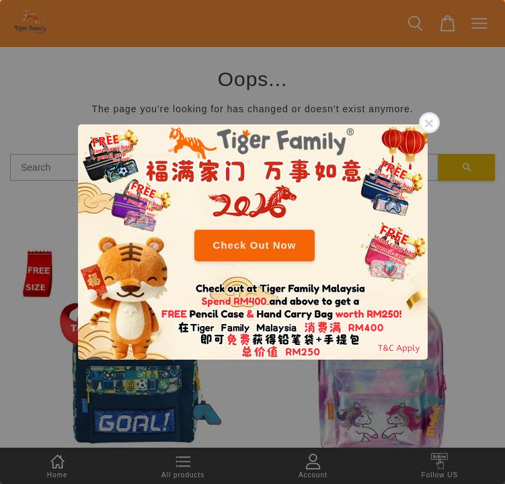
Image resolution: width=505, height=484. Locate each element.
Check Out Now (255, 245)
